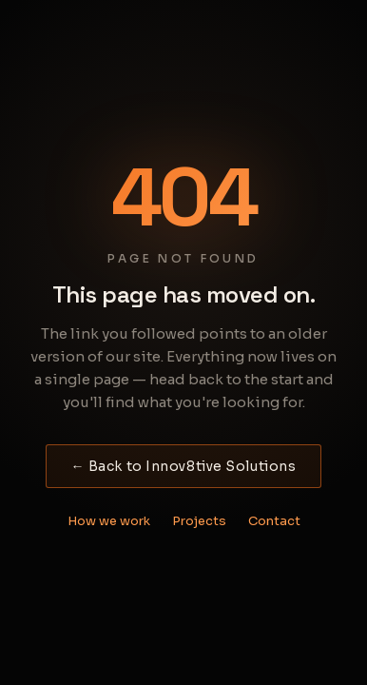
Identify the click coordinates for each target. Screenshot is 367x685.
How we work (109, 521)
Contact (274, 521)
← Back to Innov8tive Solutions (184, 466)
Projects (199, 521)
